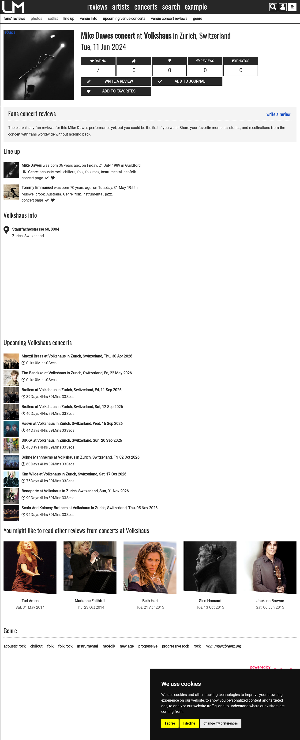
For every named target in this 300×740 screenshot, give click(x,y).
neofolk (109, 646)
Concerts (146, 6)
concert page (32, 178)
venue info (88, 18)
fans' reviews (14, 18)
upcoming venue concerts (124, 18)
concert (124, 35)
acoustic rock (15, 646)
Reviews (97, 6)
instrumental (87, 646)
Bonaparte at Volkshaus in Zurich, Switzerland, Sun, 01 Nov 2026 (75, 491)
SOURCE (10, 32)
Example (196, 6)
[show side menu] (292, 7)
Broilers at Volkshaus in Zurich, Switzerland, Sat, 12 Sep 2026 (72, 407)
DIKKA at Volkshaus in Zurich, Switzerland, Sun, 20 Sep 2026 (72, 440)
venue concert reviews (169, 18)
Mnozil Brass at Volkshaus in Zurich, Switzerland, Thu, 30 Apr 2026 (77, 356)
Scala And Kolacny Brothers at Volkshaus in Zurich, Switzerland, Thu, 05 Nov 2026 (90, 508)
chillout (36, 646)
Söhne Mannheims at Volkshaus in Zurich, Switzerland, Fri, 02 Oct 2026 (80, 457)
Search (171, 6)
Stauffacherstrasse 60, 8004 (35, 229)
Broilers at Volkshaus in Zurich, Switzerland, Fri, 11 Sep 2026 (71, 390)
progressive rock (175, 646)
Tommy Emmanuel (37, 187)
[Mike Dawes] (11, 170)
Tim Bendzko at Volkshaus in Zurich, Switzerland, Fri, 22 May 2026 (77, 373)
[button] (282, 7)
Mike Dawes (97, 35)
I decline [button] (189, 723)
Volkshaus (157, 35)
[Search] (273, 7)
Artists (121, 6)
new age (127, 646)
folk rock (65, 646)
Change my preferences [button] (220, 723)
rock (197, 646)
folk (50, 646)
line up (68, 18)
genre (197, 18)
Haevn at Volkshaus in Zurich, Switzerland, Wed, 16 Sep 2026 (72, 423)
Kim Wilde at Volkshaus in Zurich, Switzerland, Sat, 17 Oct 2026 (74, 474)
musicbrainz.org (227, 646)
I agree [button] (170, 723)
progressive (147, 646)
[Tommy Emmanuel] (11, 192)
